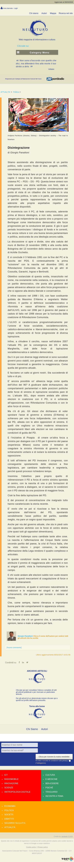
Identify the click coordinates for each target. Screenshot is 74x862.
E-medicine (51, 779)
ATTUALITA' (5, 92)
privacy (65, 761)
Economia (9, 806)
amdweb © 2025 (67, 836)
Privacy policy (43, 847)
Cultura (50, 775)
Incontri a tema (54, 796)
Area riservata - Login (10, 8)
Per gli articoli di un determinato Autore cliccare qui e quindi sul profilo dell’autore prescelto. (37, 699)
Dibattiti (9, 819)
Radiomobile (11, 779)
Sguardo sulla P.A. (15, 823)
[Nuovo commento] (14, 647)
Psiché (49, 788)
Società (8, 814)
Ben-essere (52, 783)
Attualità (9, 827)
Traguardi (51, 792)
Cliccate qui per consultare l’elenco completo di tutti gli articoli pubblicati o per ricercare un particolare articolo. (36, 692)
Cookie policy (31, 847)
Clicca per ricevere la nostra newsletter (54, 757)
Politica (16, 92)
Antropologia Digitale (17, 792)
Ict (6, 775)
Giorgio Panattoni (25, 636)
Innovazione (11, 783)
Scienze (8, 788)
